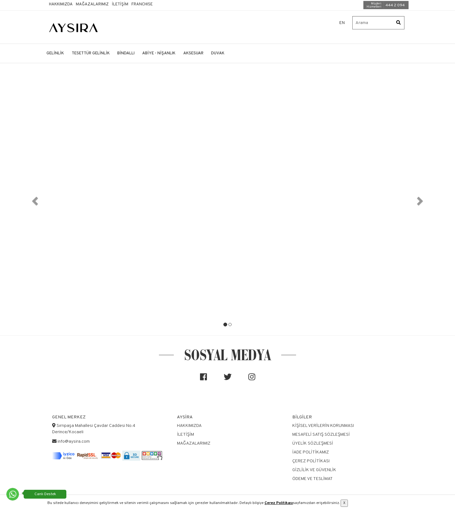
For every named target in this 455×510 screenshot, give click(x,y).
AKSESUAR (193, 53)
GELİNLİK (55, 53)
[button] (34, 199)
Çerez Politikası (278, 503)
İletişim (120, 4)
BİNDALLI (126, 53)
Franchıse (142, 4)
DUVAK (217, 53)
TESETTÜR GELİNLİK (91, 53)
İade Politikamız (310, 452)
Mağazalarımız (92, 4)
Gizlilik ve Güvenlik (314, 470)
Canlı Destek (45, 494)
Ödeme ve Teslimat (312, 479)
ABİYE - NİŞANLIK (158, 53)
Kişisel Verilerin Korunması (323, 425)
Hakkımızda (61, 4)
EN (342, 23)
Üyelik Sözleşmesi (312, 443)
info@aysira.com (74, 441)
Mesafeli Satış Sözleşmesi (321, 434)
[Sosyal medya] (203, 379)
